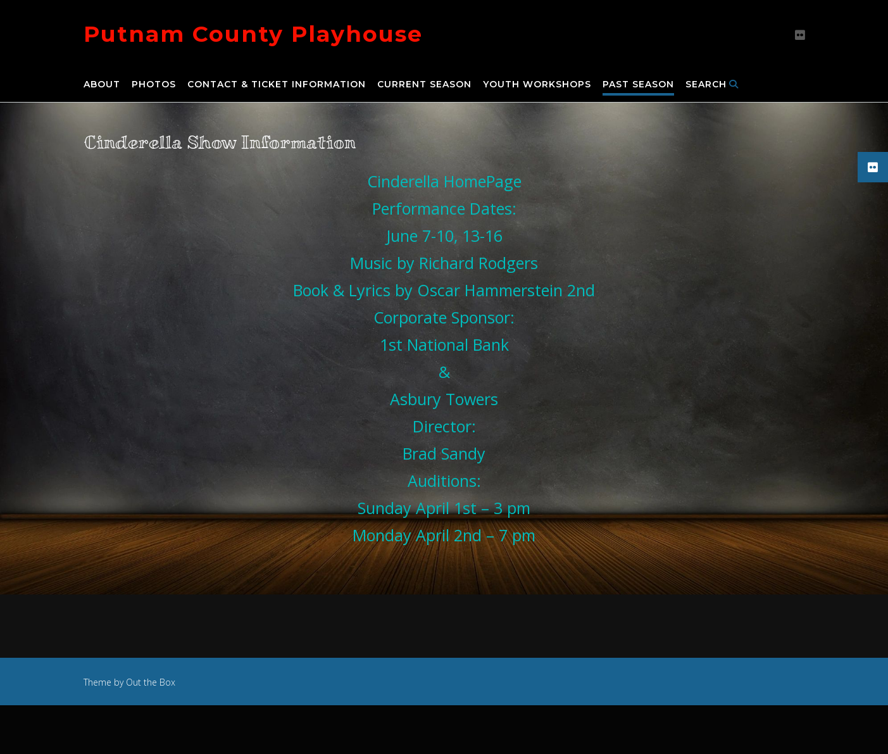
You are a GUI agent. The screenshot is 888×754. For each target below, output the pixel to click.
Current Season (424, 85)
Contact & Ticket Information (276, 85)
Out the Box (150, 682)
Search (712, 85)
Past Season (638, 85)
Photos (154, 85)
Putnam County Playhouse (253, 33)
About (102, 85)
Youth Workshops (537, 85)
